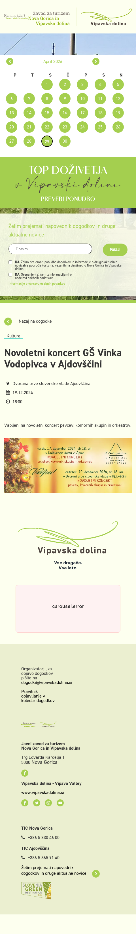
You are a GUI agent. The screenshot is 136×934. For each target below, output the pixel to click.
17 (82, 113)
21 (29, 127)
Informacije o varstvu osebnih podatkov (36, 283)
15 (47, 113)
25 (100, 127)
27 (11, 141)
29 (47, 142)
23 (65, 127)
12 (118, 99)
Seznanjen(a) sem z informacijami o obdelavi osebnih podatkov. (43, 276)
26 (118, 127)
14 (29, 113)
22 (47, 127)
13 (11, 113)
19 (118, 113)
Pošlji (115, 250)
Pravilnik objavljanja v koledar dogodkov (38, 695)
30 (65, 141)
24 (82, 127)
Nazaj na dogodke (28, 321)
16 (65, 113)
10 (82, 99)
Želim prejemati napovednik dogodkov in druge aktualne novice (60, 870)
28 (29, 141)
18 (100, 113)
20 (11, 127)
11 (100, 99)
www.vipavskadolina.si (42, 792)
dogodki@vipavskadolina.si (46, 682)
